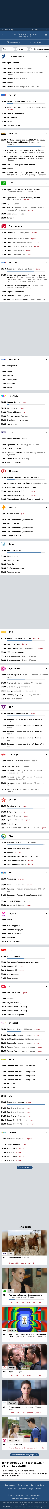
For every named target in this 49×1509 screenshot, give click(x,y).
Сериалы (22, 1489)
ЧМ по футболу (37, 1485)
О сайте (11, 1495)
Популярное (23, 1485)
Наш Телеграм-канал (33, 1495)
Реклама (19, 1495)
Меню (47, 56)
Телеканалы (14, 42)
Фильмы (12, 1489)
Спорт (30, 1489)
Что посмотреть (34, 42)
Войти (38, 1489)
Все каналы (10, 1485)
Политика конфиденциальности (24, 1498)
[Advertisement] (24, 329)
